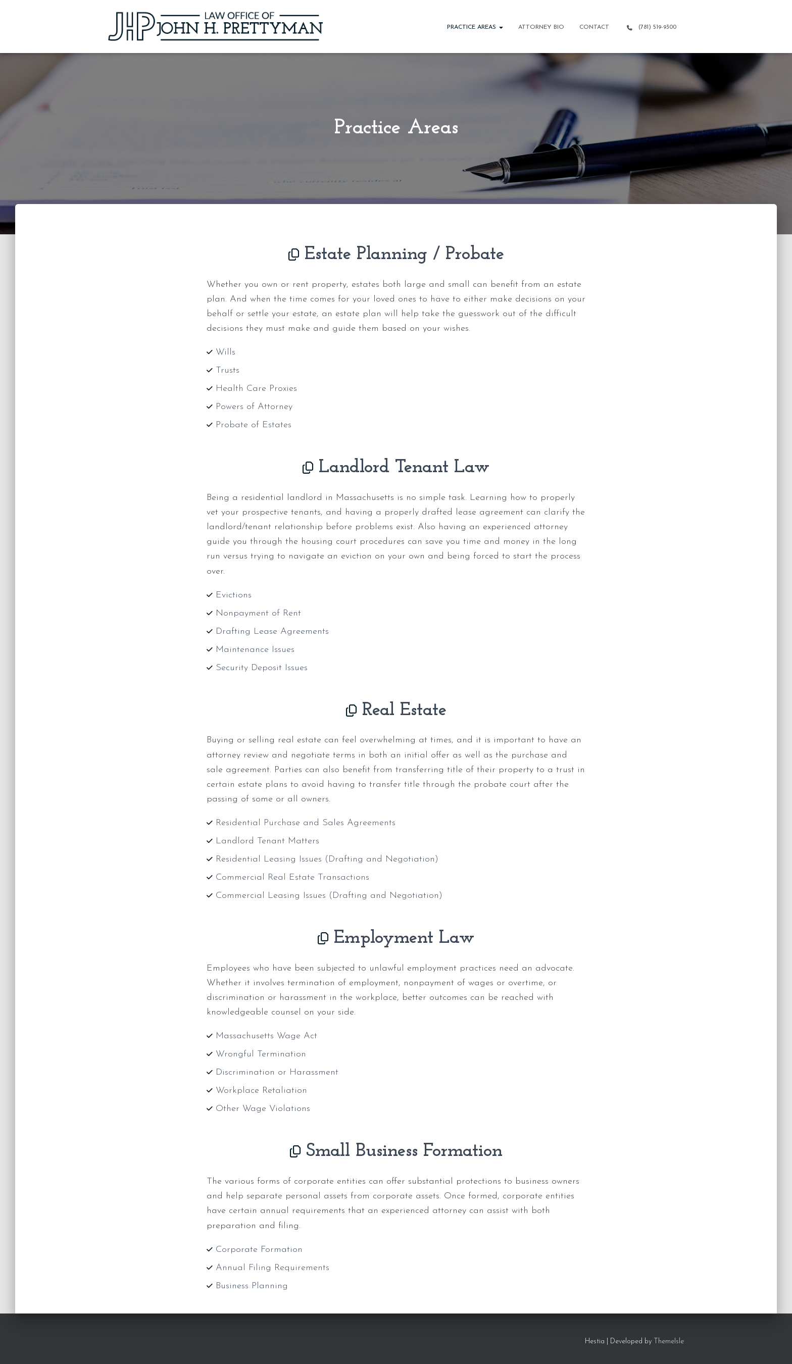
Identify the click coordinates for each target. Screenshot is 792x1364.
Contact (594, 27)
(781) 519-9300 (650, 27)
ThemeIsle (669, 1341)
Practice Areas (475, 27)
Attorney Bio (541, 27)
